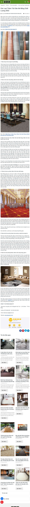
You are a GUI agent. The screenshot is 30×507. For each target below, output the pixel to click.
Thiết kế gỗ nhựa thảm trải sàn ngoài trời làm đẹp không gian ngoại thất (7, 436)
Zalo (2, 498)
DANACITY (10, 25)
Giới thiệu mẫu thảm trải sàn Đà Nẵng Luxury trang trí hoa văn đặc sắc (22, 408)
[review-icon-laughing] (9, 326)
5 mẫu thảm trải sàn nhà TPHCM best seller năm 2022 (6, 353)
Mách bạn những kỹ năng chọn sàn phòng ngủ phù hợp (7, 380)
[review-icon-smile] (14, 326)
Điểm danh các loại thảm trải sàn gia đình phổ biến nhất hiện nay (22, 353)
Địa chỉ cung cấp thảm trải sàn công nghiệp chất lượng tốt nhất (22, 459)
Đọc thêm (4, 362)
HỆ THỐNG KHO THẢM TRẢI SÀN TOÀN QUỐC (12, 13)
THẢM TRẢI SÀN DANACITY (11, 29)
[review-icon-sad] (19, 326)
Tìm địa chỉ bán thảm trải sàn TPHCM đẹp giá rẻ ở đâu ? (7, 459)
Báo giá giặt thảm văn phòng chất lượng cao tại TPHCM (22, 436)
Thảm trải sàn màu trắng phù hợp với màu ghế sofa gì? (22, 483)
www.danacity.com (9, 315)
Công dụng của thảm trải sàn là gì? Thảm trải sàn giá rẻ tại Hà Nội (7, 483)
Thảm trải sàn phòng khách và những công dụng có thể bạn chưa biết (22, 380)
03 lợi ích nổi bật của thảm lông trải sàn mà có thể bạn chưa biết (7, 408)
